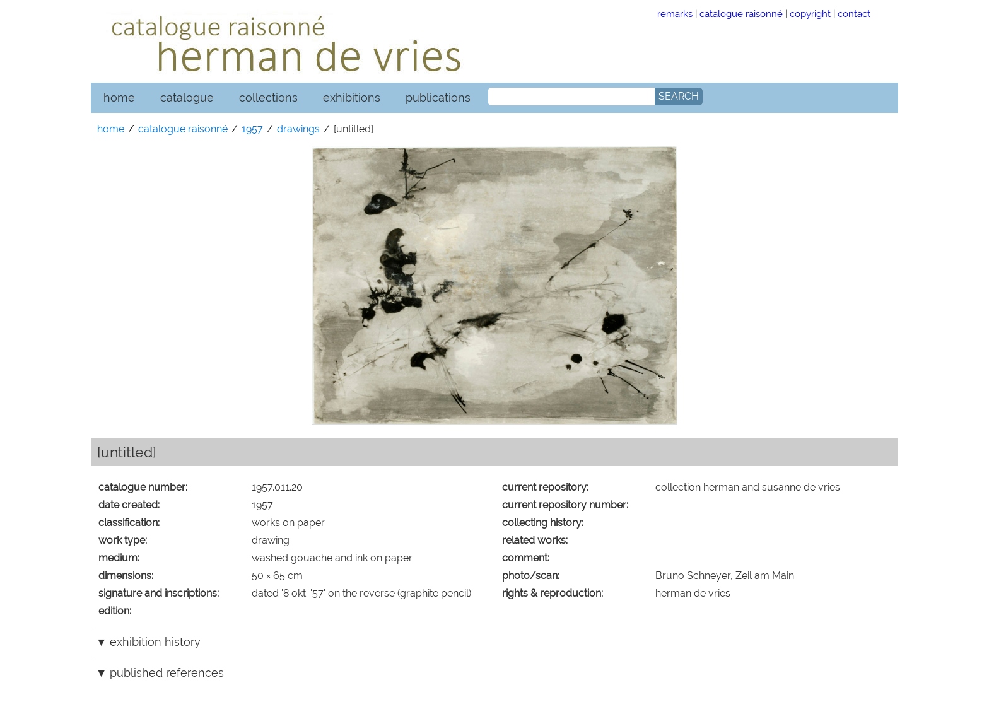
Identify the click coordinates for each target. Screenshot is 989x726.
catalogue (187, 97)
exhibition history (155, 641)
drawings (298, 129)
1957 (252, 129)
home (119, 97)
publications (438, 97)
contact (854, 13)
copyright (810, 13)
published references (167, 672)
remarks (675, 13)
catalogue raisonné (741, 13)
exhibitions (351, 97)
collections (268, 97)
